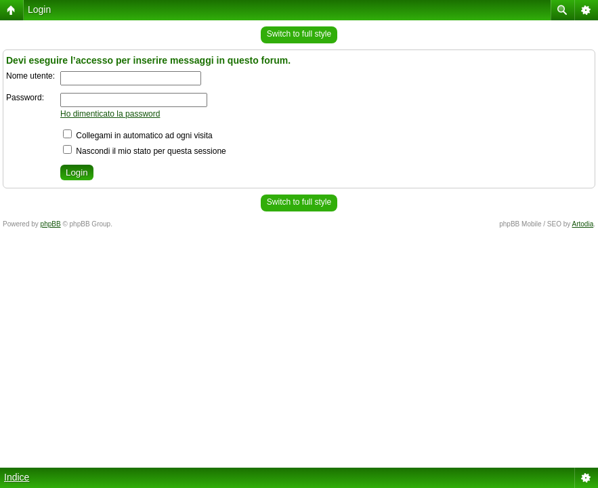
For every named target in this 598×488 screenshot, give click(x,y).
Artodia (583, 224)
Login (39, 9)
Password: (25, 97)
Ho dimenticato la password (110, 114)
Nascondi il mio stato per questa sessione (144, 151)
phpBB (51, 224)
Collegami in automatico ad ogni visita (138, 135)
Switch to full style (299, 34)
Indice (16, 477)
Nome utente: (30, 76)
